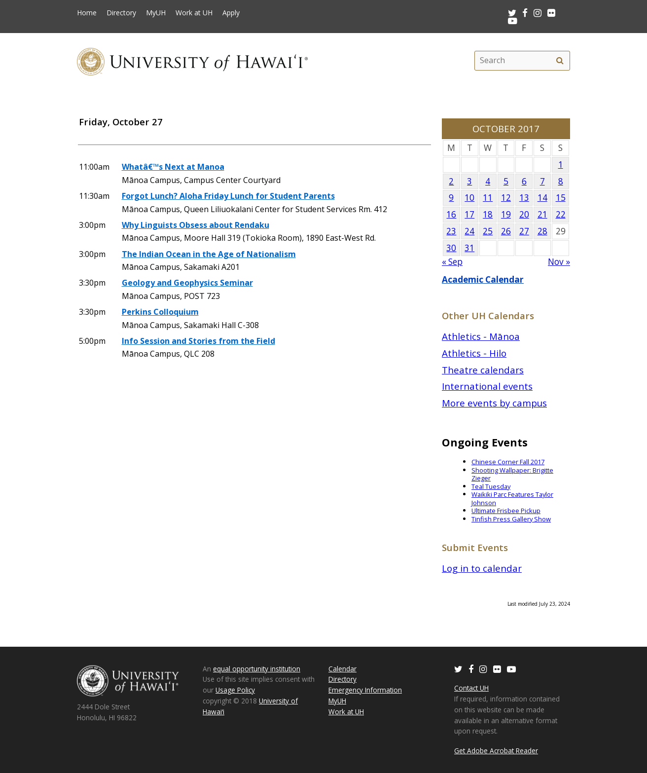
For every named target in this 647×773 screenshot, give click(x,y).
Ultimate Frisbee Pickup (505, 510)
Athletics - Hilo (474, 353)
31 (469, 248)
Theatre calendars (483, 370)
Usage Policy (235, 690)
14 (542, 197)
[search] (560, 60)
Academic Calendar (483, 279)
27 (524, 231)
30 (451, 248)
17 (469, 214)
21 (542, 214)
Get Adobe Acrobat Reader (496, 750)
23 (451, 231)
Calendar (342, 668)
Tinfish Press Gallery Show (511, 519)
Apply (231, 13)
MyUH (156, 13)
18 (488, 214)
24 (469, 231)
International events (487, 386)
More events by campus (494, 403)
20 (524, 214)
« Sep (452, 261)
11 (488, 197)
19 (506, 214)
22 (561, 214)
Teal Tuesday (490, 486)
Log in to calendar (482, 568)
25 (488, 231)
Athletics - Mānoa (481, 336)
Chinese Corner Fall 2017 (507, 461)
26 (506, 231)
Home (87, 13)
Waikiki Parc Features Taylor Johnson (512, 498)
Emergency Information (365, 690)
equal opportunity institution (256, 668)
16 (451, 214)
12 (506, 197)
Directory (121, 13)
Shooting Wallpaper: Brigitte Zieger (512, 474)
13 (524, 197)
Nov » (559, 261)
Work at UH (194, 13)
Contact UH (471, 688)
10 (469, 197)
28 (542, 231)
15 (561, 197)
